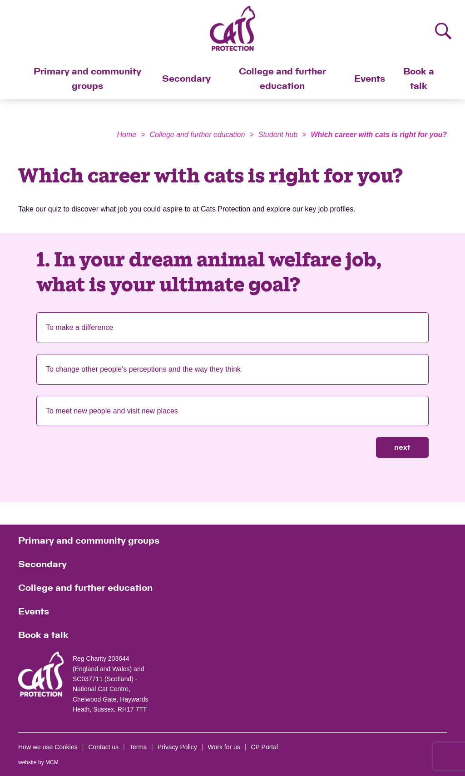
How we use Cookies (48, 747)
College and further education (282, 79)
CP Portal (264, 747)
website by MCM (38, 762)
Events (369, 78)
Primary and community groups (87, 79)
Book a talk (418, 79)
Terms (138, 747)
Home (126, 134)
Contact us (103, 747)
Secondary (186, 78)
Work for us (224, 747)
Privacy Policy (177, 747)
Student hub (277, 134)
